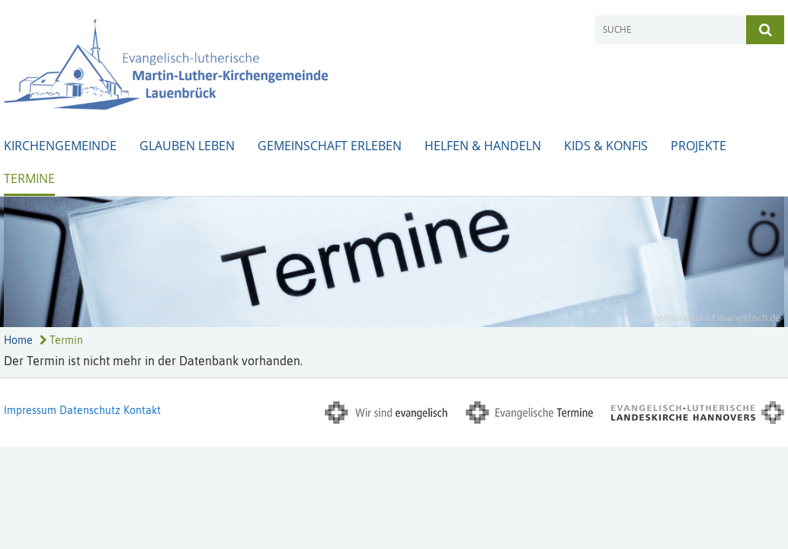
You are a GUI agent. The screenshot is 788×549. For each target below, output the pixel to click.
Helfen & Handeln (482, 145)
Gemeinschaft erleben (330, 145)
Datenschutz (89, 410)
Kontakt (142, 410)
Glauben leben (187, 145)
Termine (29, 178)
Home (18, 340)
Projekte (698, 145)
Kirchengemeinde (60, 145)
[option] (394, 262)
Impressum (30, 410)
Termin (61, 340)
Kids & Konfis (606, 145)
